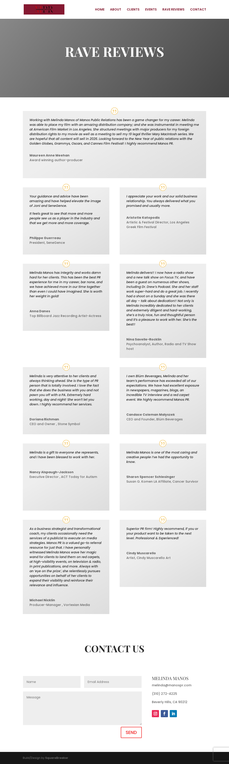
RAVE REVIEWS (173, 10)
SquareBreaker (56, 758)
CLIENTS (133, 10)
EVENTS (151, 10)
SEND (131, 732)
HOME (99, 10)
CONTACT (198, 10)
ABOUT (115, 10)
